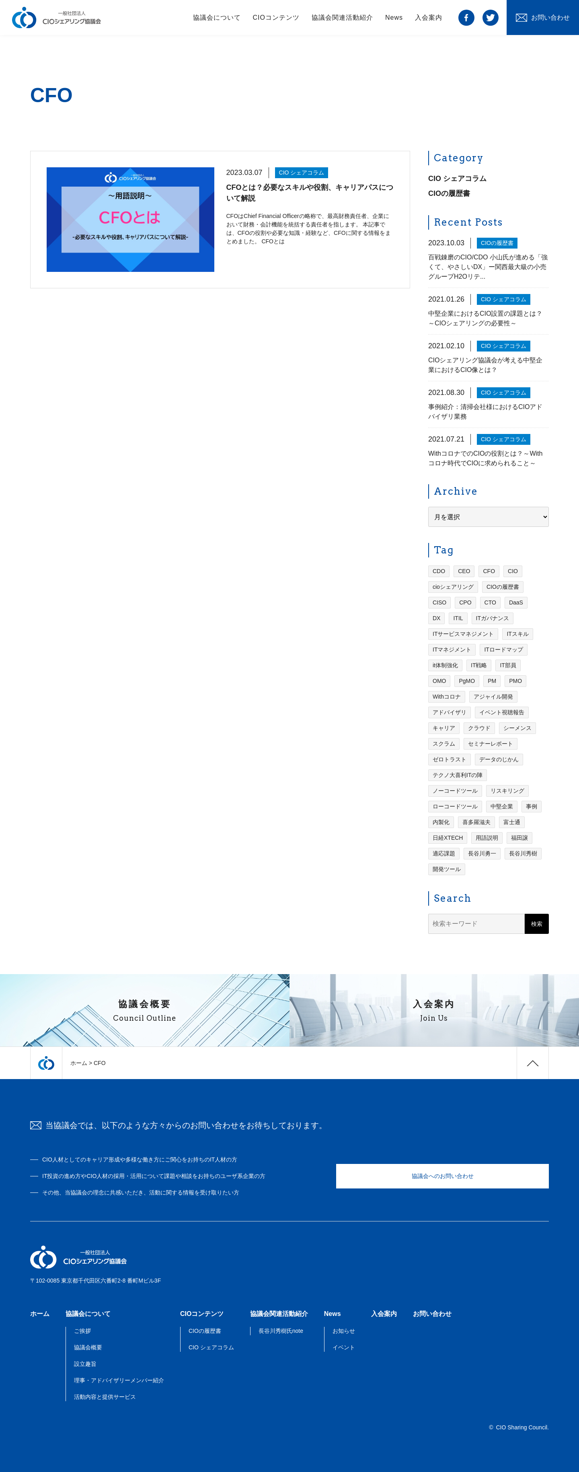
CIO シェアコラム (457, 180)
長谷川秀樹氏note (281, 1331)
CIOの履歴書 (449, 195)
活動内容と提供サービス (105, 1397)
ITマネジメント (452, 651)
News (394, 19)
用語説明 (487, 839)
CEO (464, 572)
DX (436, 619)
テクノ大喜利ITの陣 (457, 776)
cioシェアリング (453, 588)
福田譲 (519, 839)
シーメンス (517, 729)
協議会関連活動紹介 (342, 19)
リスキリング (507, 792)
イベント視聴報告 (501, 713)
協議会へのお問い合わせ (443, 1176)
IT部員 (508, 666)
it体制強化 (445, 666)
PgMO (467, 682)
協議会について (217, 19)
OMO (439, 682)
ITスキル (517, 635)
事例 (531, 807)
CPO (465, 603)
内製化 (441, 823)
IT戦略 (479, 666)
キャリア (444, 729)
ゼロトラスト (449, 760)
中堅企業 (502, 807)
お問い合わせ (432, 1313)
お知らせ (344, 1331)
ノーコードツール (455, 792)
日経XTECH (448, 839)
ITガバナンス (492, 619)
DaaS (516, 603)
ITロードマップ (503, 651)
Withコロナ (447, 698)
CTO (490, 603)
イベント (344, 1347)
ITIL (458, 619)
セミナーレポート (490, 745)
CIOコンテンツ (276, 19)
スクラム (444, 745)
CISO (439, 603)
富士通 (511, 823)
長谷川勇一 (482, 854)
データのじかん (499, 760)
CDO (439, 572)
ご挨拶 (82, 1331)
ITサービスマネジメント (463, 635)
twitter (490, 20)
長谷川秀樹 (523, 854)
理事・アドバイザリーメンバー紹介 (119, 1380)
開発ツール (447, 870)
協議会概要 (88, 1347)
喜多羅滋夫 (476, 823)
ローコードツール (455, 807)
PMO (515, 682)
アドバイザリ (449, 713)
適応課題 (444, 854)
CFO (489, 572)
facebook (466, 20)
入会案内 (428, 19)
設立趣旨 (85, 1364)
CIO (513, 572)
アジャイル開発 (493, 698)
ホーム (78, 1063)
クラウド (479, 729)
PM (492, 682)
